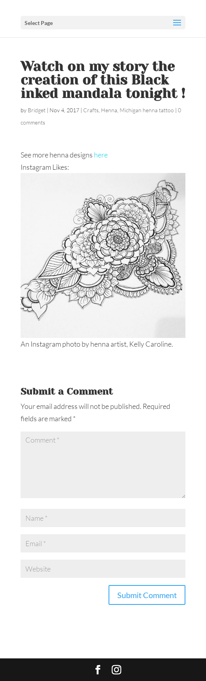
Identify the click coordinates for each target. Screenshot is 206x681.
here (101, 154)
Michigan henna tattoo (147, 110)
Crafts (91, 110)
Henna (109, 110)
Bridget (37, 110)
